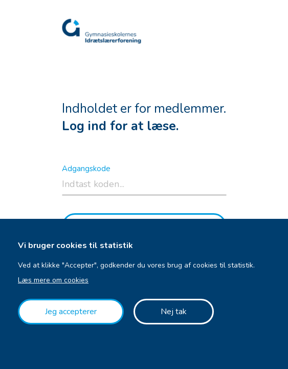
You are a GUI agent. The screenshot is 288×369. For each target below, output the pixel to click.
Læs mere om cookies (53, 280)
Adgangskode (86, 168)
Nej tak (174, 311)
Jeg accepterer (71, 311)
